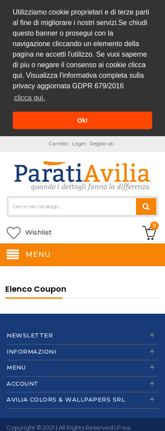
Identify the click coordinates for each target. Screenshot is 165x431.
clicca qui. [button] (29, 97)
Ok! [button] (82, 120)
